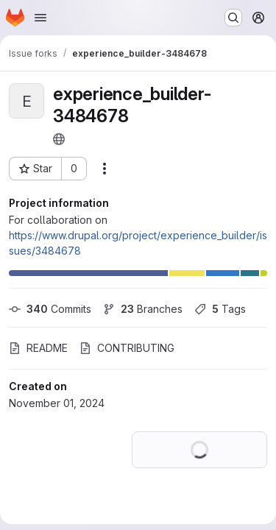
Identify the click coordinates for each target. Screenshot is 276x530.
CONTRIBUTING (126, 348)
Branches (143, 309)
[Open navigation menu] (40, 17)
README (38, 348)
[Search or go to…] (233, 17)
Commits (50, 309)
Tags (220, 309)
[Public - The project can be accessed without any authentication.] (59, 139)
